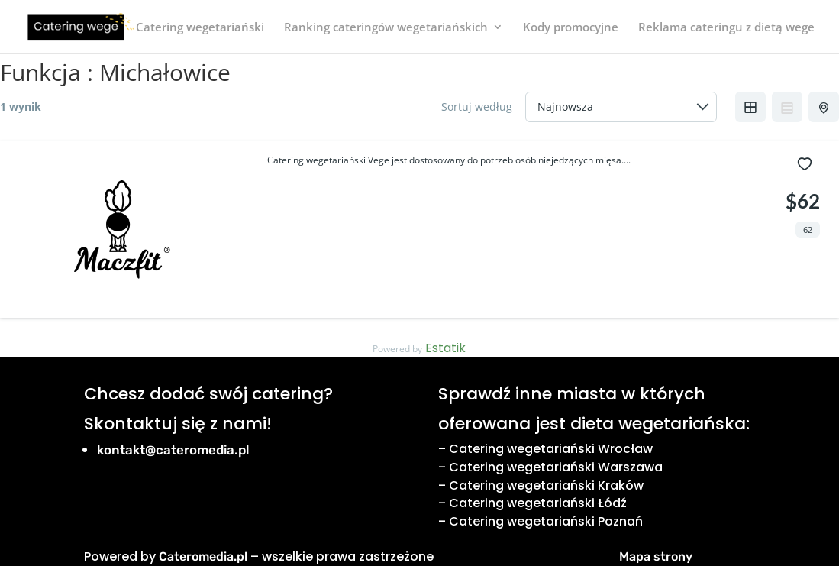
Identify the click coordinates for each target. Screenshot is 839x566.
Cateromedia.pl (203, 556)
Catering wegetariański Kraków (546, 485)
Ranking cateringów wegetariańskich (386, 27)
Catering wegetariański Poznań (546, 521)
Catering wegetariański (200, 27)
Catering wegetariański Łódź (538, 503)
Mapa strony (655, 556)
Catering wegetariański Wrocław (551, 449)
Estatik (445, 348)
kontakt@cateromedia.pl (173, 450)
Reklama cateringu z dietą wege (726, 27)
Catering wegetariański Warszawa (556, 467)
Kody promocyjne (570, 27)
